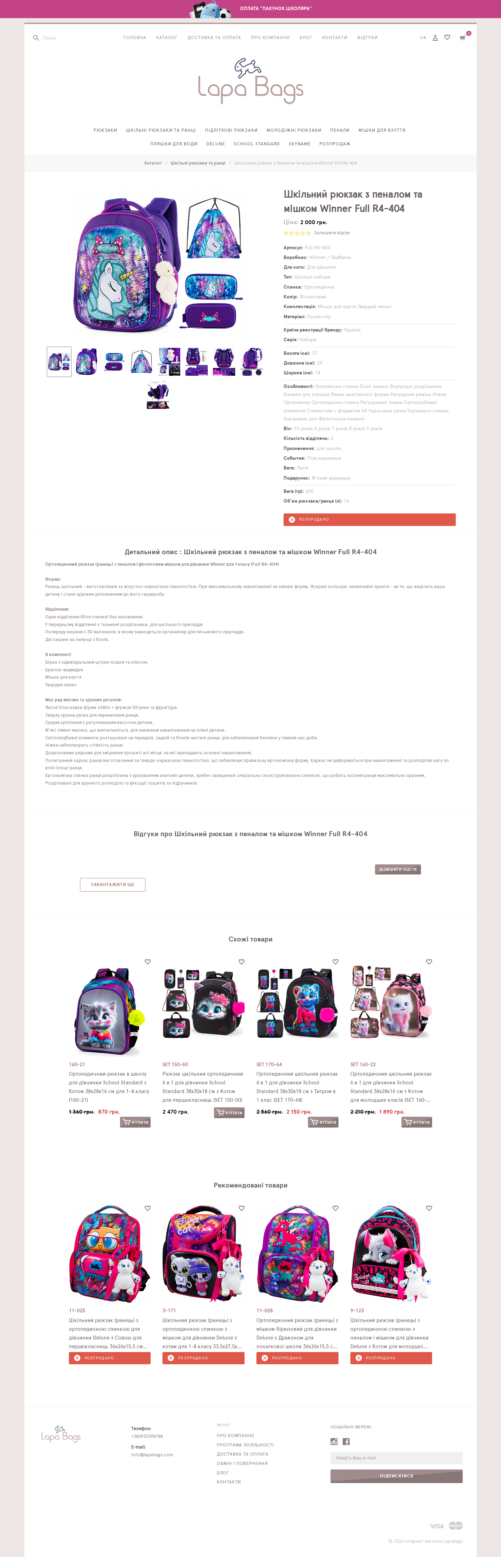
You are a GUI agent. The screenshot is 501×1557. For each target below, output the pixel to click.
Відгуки (367, 38)
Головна (134, 38)
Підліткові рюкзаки (231, 131)
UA (423, 38)
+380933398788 (147, 1436)
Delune (215, 144)
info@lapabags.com (152, 1455)
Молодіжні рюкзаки (294, 131)
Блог (306, 38)
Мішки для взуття (382, 131)
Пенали (340, 131)
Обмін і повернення (242, 1463)
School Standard (257, 144)
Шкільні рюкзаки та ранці (161, 131)
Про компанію (270, 38)
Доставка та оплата (214, 38)
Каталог (167, 38)
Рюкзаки (106, 131)
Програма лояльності (245, 1445)
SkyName (300, 144)
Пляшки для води (174, 144)
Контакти (335, 38)
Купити (135, 1122)
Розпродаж (335, 144)
